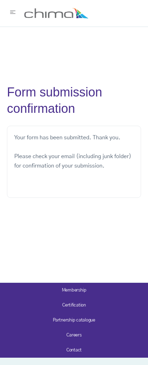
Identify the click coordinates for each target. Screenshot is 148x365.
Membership (74, 290)
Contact (74, 350)
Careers (73, 335)
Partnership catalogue (74, 320)
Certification (74, 305)
